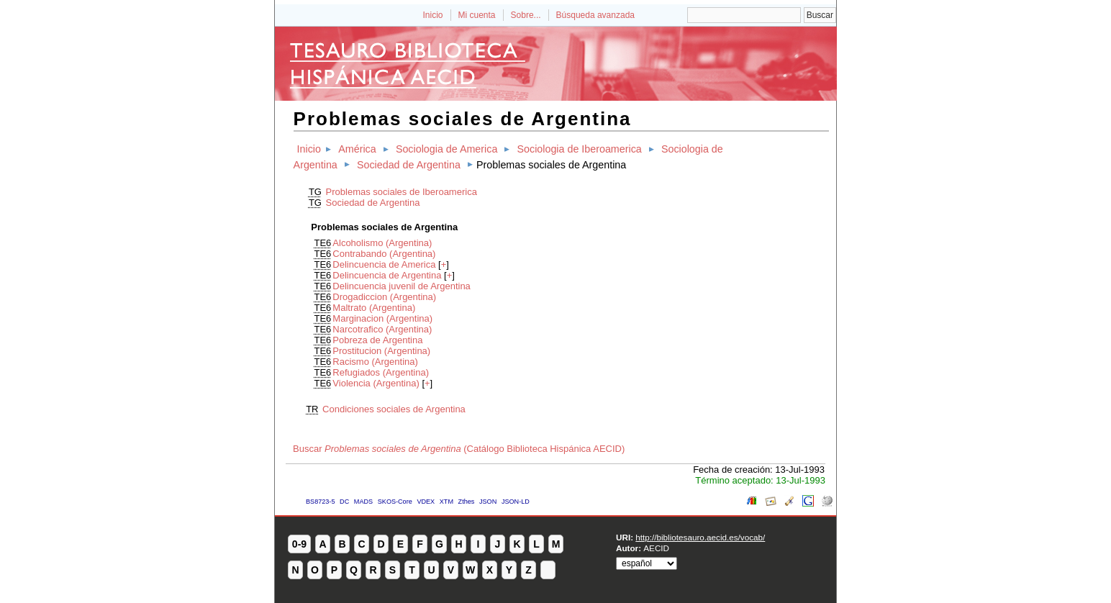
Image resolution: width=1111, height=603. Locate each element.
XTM (446, 501)
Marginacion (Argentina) (382, 318)
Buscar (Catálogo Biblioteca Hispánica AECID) (459, 448)
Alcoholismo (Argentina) (382, 242)
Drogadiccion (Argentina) (384, 296)
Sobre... (526, 15)
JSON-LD (516, 501)
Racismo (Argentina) (375, 361)
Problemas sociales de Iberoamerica (401, 191)
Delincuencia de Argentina (386, 275)
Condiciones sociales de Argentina (394, 409)
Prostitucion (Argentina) (381, 350)
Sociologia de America (446, 149)
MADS (363, 501)
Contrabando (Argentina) (383, 253)
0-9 (299, 544)
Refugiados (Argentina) (380, 372)
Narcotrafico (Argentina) (382, 329)
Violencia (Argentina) (375, 383)
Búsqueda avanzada (595, 15)
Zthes (466, 501)
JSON (487, 501)
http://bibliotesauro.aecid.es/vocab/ (700, 537)
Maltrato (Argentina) (373, 307)
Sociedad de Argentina (409, 165)
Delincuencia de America (383, 264)
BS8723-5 (320, 501)
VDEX (426, 501)
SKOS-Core (395, 501)
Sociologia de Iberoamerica (579, 149)
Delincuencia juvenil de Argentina (401, 286)
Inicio (432, 15)
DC (344, 501)
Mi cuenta (477, 15)
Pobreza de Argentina (377, 340)
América (357, 149)
